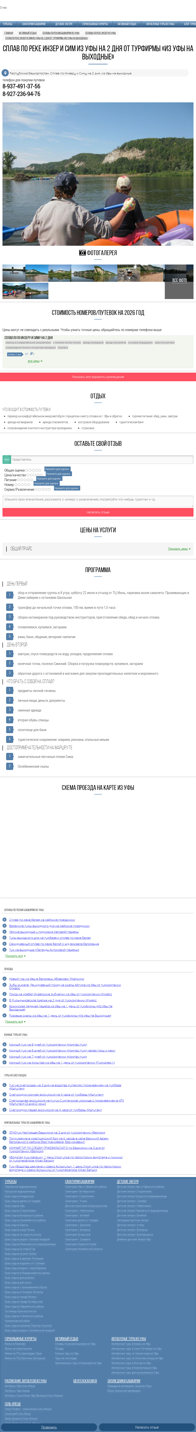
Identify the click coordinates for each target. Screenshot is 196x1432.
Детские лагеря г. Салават (132, 1201)
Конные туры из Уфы (67, 1353)
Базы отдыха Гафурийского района (24, 1306)
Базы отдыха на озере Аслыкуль (23, 1234)
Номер (9, 484)
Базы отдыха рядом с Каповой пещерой (27, 1239)
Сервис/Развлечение (19, 489)
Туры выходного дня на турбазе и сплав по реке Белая (50, 938)
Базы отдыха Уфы (15, 1206)
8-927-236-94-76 (21, 94)
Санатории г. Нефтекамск (79, 1210)
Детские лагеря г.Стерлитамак (134, 1191)
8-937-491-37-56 (21, 86)
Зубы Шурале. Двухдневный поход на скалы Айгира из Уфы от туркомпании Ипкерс (65, 986)
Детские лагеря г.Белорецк (132, 1230)
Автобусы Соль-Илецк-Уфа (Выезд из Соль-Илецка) (34, 1395)
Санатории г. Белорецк (78, 1230)
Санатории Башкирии (33, 24)
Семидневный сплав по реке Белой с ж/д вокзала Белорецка (54, 944)
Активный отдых (127, 24)
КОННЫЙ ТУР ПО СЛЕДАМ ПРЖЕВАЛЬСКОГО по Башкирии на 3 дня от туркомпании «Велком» (57, 1149)
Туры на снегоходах (66, 1358)
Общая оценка (14, 470)
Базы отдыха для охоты (18, 1282)
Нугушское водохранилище (20, 1191)
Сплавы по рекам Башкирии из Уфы (75, 1344)
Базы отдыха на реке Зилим (20, 1253)
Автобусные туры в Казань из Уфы (131, 1344)
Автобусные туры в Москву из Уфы (131, 1363)
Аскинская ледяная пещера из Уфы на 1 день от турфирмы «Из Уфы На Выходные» (60, 1008)
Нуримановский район (17, 1321)
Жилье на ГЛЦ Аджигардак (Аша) (23, 1353)
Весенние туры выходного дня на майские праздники (49, 926)
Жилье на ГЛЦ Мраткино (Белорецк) (25, 1358)
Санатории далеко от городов (81, 1220)
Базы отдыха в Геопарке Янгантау (24, 1292)
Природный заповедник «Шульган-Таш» (129, 1386)
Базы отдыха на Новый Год (20, 1249)
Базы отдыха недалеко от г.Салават (25, 1263)
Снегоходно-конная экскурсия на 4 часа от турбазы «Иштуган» (56, 1094)
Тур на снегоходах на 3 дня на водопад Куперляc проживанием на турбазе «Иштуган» (65, 1087)
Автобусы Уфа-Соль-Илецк (20, 1386)
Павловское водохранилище (21, 1186)
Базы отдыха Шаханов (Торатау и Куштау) (28, 1325)
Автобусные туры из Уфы (160, 24)
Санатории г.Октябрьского (80, 1191)
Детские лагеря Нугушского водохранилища (142, 1196)
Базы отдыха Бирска (16, 1225)
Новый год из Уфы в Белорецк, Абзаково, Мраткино (46, 979)
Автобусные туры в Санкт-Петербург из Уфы (136, 1348)
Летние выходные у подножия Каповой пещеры (44, 932)
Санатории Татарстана (78, 1234)
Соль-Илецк (13, 1404)
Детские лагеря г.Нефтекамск (134, 1206)
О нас (3, 7)
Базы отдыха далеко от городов (22, 1201)
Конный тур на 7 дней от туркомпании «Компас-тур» (48, 1056)
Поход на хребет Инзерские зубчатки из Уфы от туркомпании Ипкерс (60, 994)
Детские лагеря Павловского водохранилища (142, 1210)
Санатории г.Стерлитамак (79, 1196)
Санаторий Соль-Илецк (18, 1414)
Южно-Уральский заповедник (124, 1391)
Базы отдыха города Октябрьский (24, 1301)
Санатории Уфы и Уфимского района (86, 1186)
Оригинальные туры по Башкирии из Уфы (78, 1363)
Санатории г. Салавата (78, 1239)
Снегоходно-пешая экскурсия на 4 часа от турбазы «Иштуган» (55, 1110)
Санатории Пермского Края (80, 1244)
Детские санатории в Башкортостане (86, 1206)
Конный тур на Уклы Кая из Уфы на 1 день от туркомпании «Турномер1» (62, 1062)
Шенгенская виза (85, 1381)
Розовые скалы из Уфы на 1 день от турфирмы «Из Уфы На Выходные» (60, 1015)
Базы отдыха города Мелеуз (20, 1297)
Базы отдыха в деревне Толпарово (24, 1258)
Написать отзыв (98, 512)
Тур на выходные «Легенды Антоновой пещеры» (44, 950)
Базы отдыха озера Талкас (20, 1230)
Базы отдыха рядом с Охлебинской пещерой (30, 1330)
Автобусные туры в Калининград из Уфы (134, 1368)
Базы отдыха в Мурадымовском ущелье (27, 1273)
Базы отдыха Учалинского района (24, 1316)
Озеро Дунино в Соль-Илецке (21, 1418)
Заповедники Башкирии (123, 1381)
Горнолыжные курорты (95, 24)
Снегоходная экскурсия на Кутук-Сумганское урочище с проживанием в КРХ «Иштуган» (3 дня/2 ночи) (66, 1102)
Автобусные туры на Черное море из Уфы (135, 1353)
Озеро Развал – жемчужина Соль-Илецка (28, 1409)
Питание (10, 479)
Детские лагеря (63, 24)
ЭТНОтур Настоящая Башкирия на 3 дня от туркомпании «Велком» (57, 1132)
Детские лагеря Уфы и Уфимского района (140, 1186)
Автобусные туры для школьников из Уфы (135, 1372)
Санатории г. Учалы (76, 1201)
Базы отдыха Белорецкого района (24, 1215)
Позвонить (49, 1427)
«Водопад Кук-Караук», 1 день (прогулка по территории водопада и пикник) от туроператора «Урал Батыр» (65, 1159)
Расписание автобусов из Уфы (26, 1381)
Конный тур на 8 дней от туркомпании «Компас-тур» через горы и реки (62, 1050)
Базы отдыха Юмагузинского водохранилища (30, 1244)
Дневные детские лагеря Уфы (134, 1239)
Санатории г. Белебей (77, 1215)
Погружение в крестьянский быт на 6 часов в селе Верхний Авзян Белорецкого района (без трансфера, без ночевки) (59, 1140)
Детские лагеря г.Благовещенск (135, 1234)
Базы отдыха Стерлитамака (20, 1210)
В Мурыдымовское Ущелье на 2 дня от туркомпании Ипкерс (53, 1000)
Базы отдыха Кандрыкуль (19, 1196)
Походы (59, 1348)
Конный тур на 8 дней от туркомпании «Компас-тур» (48, 1044)
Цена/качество (15, 474)
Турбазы (7, 24)
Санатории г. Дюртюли (78, 1225)
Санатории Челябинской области (84, 1249)
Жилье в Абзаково (15, 1344)
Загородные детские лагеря (133, 1220)
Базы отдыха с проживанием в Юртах (26, 1287)
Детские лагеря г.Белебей (131, 1215)
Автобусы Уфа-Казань (17, 1391)
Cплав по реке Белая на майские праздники (42, 920)
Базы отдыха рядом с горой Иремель (26, 1268)
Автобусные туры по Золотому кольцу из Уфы (137, 1358)
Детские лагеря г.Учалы (130, 1225)
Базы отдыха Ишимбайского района (25, 1220)
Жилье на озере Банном (18, 1348)
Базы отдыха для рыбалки (19, 1277)
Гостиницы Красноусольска (20, 1311)
